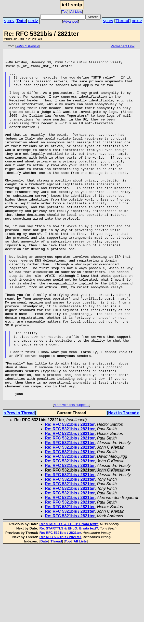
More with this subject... (71, 476)
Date (21, 21)
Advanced (70, 21)
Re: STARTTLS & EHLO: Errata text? (69, 595)
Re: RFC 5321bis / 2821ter (70, 495)
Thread (122, 21)
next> (33, 21)
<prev (9, 21)
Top (65, 11)
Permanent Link (122, 47)
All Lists (76, 11)
